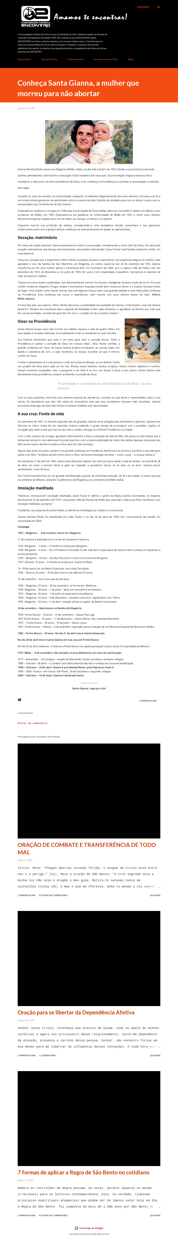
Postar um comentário (32, 723)
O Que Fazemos (75, 59)
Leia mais (155, 895)
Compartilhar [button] (148, 700)
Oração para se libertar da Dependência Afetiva (76, 1012)
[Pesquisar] (143, 7)
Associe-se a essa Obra (106, 59)
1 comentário (47, 1055)
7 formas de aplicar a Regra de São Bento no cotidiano (83, 1172)
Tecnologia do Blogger (89, 1228)
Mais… (131, 59)
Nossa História (49, 59)
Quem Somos (24, 59)
